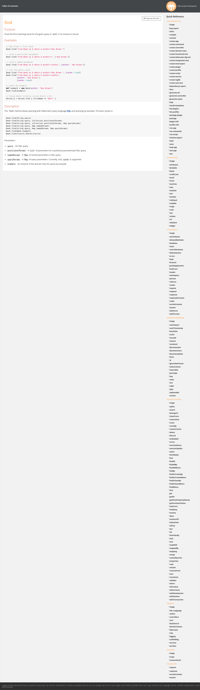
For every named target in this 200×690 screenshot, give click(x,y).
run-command (176, 131)
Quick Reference (175, 16)
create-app (174, 41)
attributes (174, 165)
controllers (174, 617)
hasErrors (174, 269)
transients (174, 577)
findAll (172, 461)
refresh (173, 567)
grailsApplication (177, 265)
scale (172, 210)
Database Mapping (175, 317)
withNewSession (177, 593)
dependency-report (178, 86)
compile (173, 34)
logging (173, 636)
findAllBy (173, 464)
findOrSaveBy (175, 480)
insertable (174, 370)
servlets (173, 646)
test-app (173, 150)
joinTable (173, 373)
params (173, 278)
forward (173, 262)
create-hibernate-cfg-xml (180, 57)
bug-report (174, 28)
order (172, 379)
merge (172, 554)
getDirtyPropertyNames (180, 500)
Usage (172, 24)
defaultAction (175, 253)
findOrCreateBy (176, 474)
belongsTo (174, 413)
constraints (174, 419)
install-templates (177, 105)
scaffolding (174, 639)
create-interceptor (177, 63)
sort (171, 383)
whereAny (174, 587)
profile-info (174, 125)
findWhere (174, 487)
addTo (172, 406)
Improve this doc (151, 18)
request (173, 288)
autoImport (174, 325)
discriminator (175, 347)
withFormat (175, 314)
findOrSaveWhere (177, 484)
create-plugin (175, 67)
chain (172, 246)
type (171, 389)
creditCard (174, 174)
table (172, 386)
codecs (172, 614)
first (171, 490)
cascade (173, 338)
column (173, 341)
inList (172, 181)
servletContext (176, 304)
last (171, 529)
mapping (173, 551)
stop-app (173, 147)
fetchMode (174, 455)
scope (172, 301)
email (172, 177)
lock (171, 542)
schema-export (176, 137)
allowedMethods (177, 240)
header (173, 272)
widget (172, 226)
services (173, 643)
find (171, 458)
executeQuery (175, 445)
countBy (173, 426)
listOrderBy (174, 535)
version (173, 395)
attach (172, 410)
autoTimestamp (176, 328)
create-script (175, 73)
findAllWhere (175, 467)
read (171, 564)
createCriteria (175, 429)
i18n (171, 633)
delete (172, 432)
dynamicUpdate (176, 354)
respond (173, 291)
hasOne (173, 513)
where (172, 583)
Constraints (172, 157)
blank (172, 171)
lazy (171, 376)
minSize (173, 197)
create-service (176, 76)
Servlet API (172, 664)
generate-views (176, 99)
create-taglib (175, 80)
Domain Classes (174, 399)
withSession (175, 596)
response (173, 294)
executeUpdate (176, 448)
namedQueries (176, 558)
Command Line (174, 21)
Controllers (172, 229)
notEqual (173, 200)
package (173, 118)
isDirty (172, 525)
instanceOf (174, 519)
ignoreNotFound (176, 363)
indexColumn (175, 367)
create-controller (177, 47)
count (172, 423)
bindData (173, 243)
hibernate (174, 630)
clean (172, 31)
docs (171, 89)
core (171, 620)
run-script (174, 134)
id (170, 360)
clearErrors (174, 416)
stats (172, 144)
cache (172, 334)
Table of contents (10, 6)
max (171, 187)
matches (173, 184)
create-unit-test (176, 83)
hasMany (173, 509)
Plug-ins (170, 603)
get (171, 493)
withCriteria (175, 590)
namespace (174, 275)
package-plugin (176, 115)
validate (173, 580)
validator (173, 222)
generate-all (175, 92)
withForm (174, 311)
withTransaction (176, 599)
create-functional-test (179, 54)
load (171, 538)
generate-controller (178, 96)
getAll (172, 496)
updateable (174, 392)
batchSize (174, 331)
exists (172, 452)
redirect (173, 282)
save (171, 574)
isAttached (174, 522)
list (171, 532)
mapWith (173, 545)
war (171, 154)
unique (173, 216)
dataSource (174, 623)
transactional (175, 660)
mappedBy (174, 548)
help (171, 102)
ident (172, 516)
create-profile (175, 70)
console (173, 38)
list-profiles (174, 112)
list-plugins (174, 108)
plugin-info (174, 121)
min (171, 193)
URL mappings (176, 610)
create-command (177, 44)
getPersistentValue (178, 503)
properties (174, 561)
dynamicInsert (176, 350)
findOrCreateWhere (178, 477)
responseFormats (177, 298)
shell (172, 141)
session (173, 307)
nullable (173, 203)
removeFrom (175, 570)
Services (171, 649)
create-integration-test (179, 60)
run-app (173, 128)
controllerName (176, 249)
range (172, 206)
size (171, 213)
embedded (174, 439)
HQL (69, 111)
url (171, 219)
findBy (172, 471)
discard (173, 435)
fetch (172, 357)
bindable (173, 168)
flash (172, 259)
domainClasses (176, 626)
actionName (175, 236)
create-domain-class (178, 51)
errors (172, 256)
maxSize (173, 190)
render (172, 285)
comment (174, 344)
